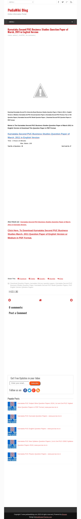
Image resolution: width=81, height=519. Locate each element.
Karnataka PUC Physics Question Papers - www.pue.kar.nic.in (39, 454)
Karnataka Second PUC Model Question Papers (51, 285)
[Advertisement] (40, 54)
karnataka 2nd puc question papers (42, 283)
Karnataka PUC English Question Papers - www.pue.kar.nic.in (39, 429)
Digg (60, 279)
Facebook (22, 279)
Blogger (64, 514)
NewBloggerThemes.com (44, 517)
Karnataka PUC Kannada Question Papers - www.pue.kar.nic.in (40, 416)
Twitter (32, 279)
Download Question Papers (19, 283)
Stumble (51, 279)
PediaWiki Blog (18, 10)
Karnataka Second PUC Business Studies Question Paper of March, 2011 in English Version (38, 30)
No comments (30, 35)
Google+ (41, 279)
